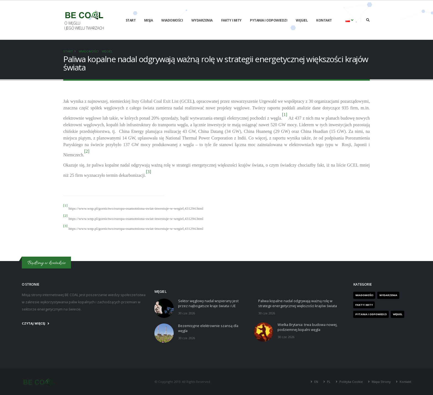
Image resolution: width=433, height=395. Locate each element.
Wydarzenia (202, 20)
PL (329, 382)
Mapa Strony (381, 382)
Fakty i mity (231, 20)
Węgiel (302, 20)
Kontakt (324, 20)
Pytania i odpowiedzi (268, 20)
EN (316, 382)
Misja (148, 20)
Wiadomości (172, 20)
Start (131, 20)
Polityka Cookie (351, 382)
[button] (349, 20)
